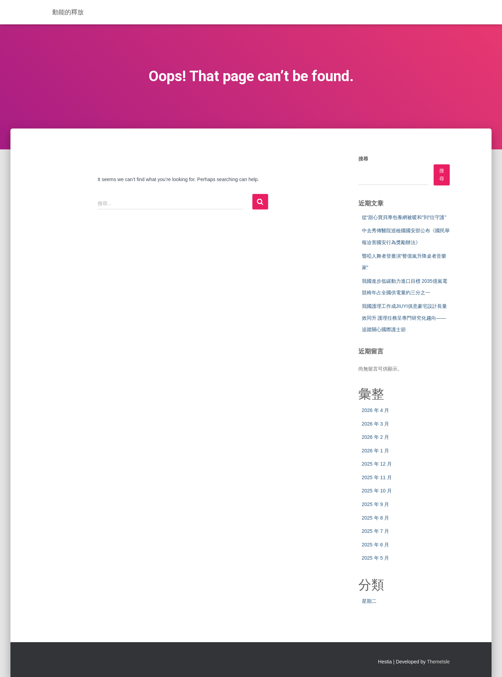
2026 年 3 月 (375, 424)
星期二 (369, 601)
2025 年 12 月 (377, 464)
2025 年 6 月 (375, 544)
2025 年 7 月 (375, 531)
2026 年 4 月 (375, 410)
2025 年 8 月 (375, 518)
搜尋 (363, 159)
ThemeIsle (438, 661)
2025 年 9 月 (375, 504)
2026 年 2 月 (375, 437)
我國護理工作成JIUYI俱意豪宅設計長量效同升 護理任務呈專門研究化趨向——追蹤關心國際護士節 (404, 317)
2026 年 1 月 (375, 450)
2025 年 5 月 (375, 558)
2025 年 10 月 (377, 490)
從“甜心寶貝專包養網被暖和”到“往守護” (404, 217)
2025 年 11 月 (377, 477)
